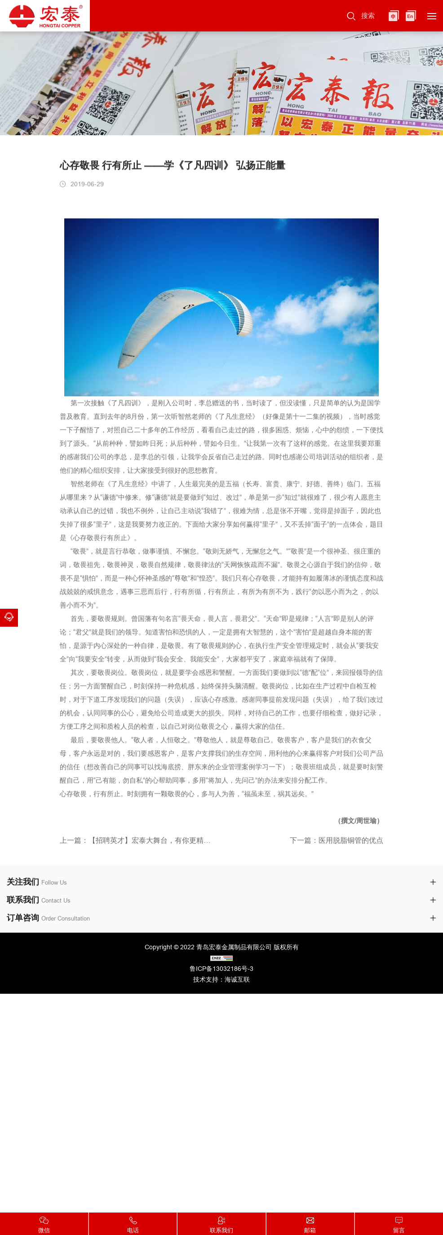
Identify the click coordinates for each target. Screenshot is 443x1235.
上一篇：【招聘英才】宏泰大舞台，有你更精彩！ (137, 842)
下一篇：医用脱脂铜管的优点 (336, 842)
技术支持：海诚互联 (221, 979)
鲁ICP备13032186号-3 (221, 968)
